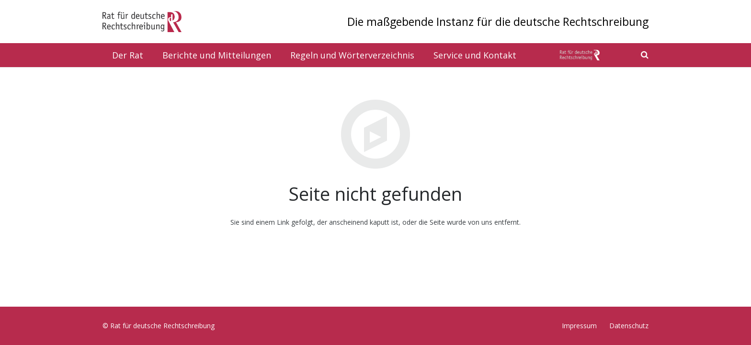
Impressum (579, 325)
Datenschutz (629, 325)
